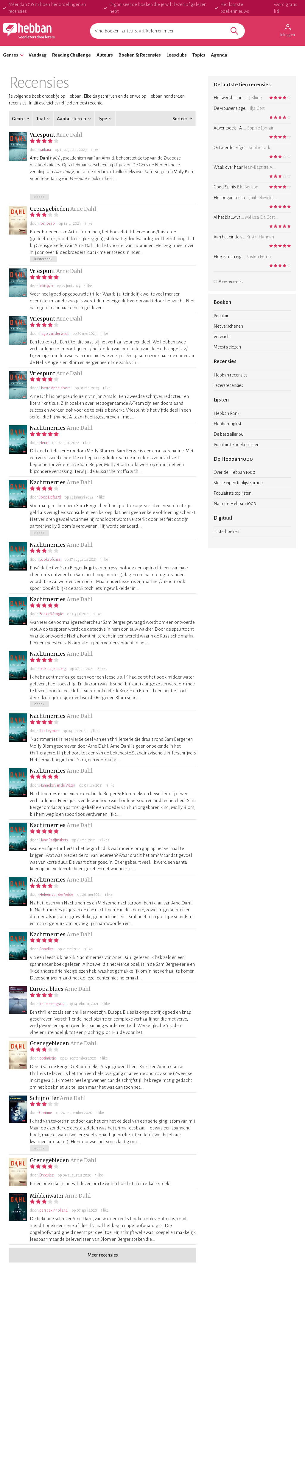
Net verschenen (228, 326)
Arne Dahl (69, 135)
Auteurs (105, 54)
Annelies (46, 949)
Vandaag (37, 54)
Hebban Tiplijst (227, 423)
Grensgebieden (49, 209)
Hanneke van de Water (57, 785)
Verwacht (222, 336)
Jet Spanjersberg (52, 669)
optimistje (47, 1058)
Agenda (219, 54)
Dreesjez (46, 1175)
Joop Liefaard (50, 497)
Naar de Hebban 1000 (235, 503)
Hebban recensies (231, 375)
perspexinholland (53, 1210)
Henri (43, 443)
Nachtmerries (48, 428)
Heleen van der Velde (56, 895)
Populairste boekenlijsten (236, 444)
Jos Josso (47, 223)
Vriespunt (42, 135)
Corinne (45, 1113)
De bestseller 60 (229, 434)
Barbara (45, 150)
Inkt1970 (46, 286)
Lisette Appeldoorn (55, 388)
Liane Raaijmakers (53, 840)
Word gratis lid (285, 8)
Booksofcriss (49, 559)
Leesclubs (176, 54)
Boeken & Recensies (140, 54)
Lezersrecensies (228, 385)
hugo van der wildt (54, 334)
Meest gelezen (227, 347)
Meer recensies (228, 281)
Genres (10, 54)
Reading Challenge (71, 54)
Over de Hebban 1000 (234, 472)
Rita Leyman (49, 731)
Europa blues (46, 989)
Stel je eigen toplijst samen (238, 482)
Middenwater (47, 1196)
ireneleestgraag (52, 1004)
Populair (221, 315)
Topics (198, 54)
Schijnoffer (44, 1098)
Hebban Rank (226, 413)
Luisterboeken (226, 531)
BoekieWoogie (51, 614)
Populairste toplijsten (232, 493)
